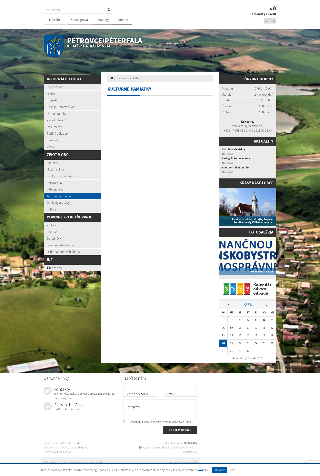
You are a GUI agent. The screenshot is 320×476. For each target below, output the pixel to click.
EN (273, 21)
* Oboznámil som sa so (158, 421)
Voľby (50, 147)
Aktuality (103, 20)
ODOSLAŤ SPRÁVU (180, 430)
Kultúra (51, 209)
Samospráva (79, 20)
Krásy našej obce (256, 183)
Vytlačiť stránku (69, 442)
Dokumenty (54, 127)
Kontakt (122, 20)
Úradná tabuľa (56, 114)
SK (266, 21)
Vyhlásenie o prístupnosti (57, 447)
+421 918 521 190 (260, 130)
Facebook (55, 268)
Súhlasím (219, 470)
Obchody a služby (58, 202)
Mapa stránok (51, 442)
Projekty (52, 100)
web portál (96, 462)
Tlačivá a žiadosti (58, 133)
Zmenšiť (257, 14)
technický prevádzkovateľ (183, 462)
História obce (55, 169)
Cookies (202, 470)
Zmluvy (52, 225)
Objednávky (54, 238)
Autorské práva (80, 447)
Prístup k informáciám (61, 107)
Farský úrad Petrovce (62, 176)
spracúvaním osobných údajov (174, 421)
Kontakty (52, 140)
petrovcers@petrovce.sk (247, 126)
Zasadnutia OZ (56, 120)
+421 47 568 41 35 (235, 130)
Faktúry (52, 232)
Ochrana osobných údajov (63, 252)
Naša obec (55, 20)
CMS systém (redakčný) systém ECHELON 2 (67, 462)
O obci (51, 94)
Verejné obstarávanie (60, 245)
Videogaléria (55, 189)
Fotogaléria (54, 183)
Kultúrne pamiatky (59, 196)
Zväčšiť (271, 14)
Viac (232, 470)
